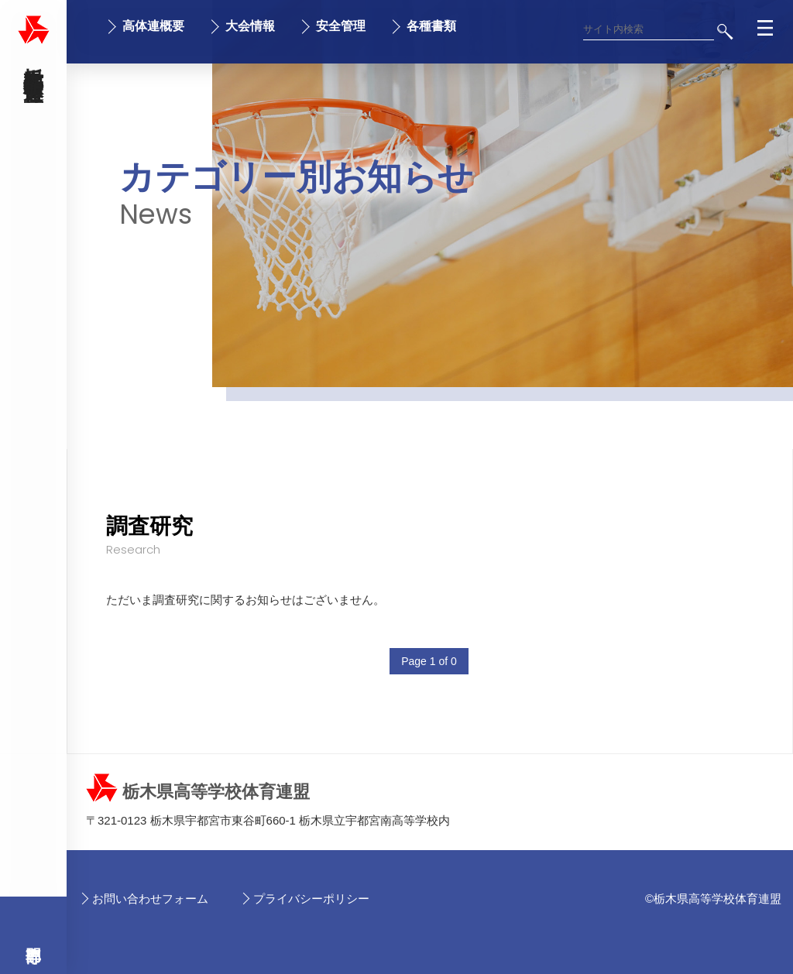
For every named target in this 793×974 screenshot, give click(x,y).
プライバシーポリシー (311, 898)
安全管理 (341, 26)
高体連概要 (153, 26)
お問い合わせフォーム (150, 898)
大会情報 (250, 26)
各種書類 (431, 26)
